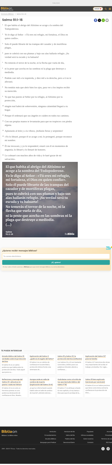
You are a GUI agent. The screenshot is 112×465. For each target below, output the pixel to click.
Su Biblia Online (7, 9)
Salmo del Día (70, 435)
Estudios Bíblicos (50, 439)
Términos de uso (106, 439)
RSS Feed (109, 442)
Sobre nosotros (88, 439)
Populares (90, 432)
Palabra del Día (70, 439)
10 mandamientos (50, 435)
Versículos (52, 432)
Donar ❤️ (98, 9)
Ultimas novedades (87, 435)
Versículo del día (69, 432)
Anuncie (109, 432)
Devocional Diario (69, 442)
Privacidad (108, 435)
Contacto (90, 442)
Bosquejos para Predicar (48, 442)
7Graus (13, 449)
